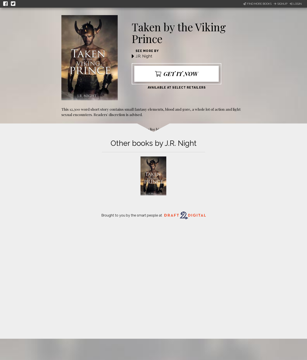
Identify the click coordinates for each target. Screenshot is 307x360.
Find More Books (257, 3)
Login (296, 3)
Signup (280, 3)
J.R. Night (144, 56)
